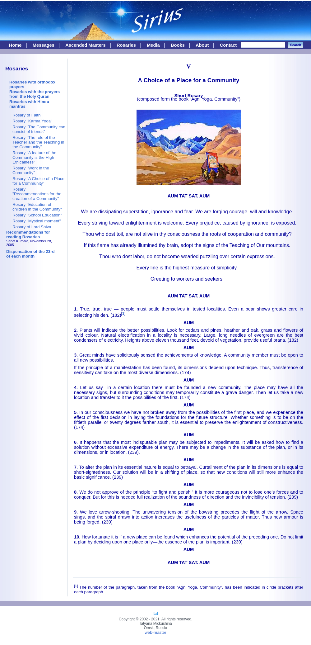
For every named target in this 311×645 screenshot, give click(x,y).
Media (153, 45)
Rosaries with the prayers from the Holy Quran (34, 94)
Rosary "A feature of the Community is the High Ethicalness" (34, 157)
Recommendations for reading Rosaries (28, 234)
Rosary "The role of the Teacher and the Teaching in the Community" (38, 142)
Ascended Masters (85, 45)
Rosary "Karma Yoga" (32, 121)
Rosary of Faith (26, 115)
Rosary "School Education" (37, 215)
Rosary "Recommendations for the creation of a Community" (36, 194)
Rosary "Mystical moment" (36, 221)
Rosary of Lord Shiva (31, 227)
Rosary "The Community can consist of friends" (38, 129)
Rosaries (126, 45)
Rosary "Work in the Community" (30, 170)
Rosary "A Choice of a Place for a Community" (38, 181)
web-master (155, 632)
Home (15, 45)
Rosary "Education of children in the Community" (37, 206)
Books (178, 45)
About (202, 45)
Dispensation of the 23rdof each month (30, 253)
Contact (228, 45)
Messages (43, 45)
